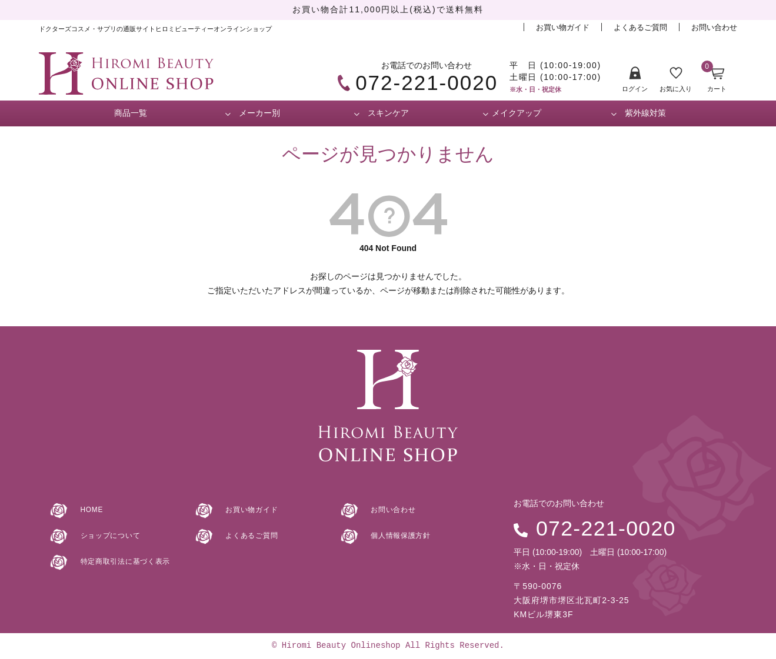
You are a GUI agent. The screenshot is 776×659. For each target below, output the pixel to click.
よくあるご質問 (640, 27)
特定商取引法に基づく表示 (123, 561)
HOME (86, 509)
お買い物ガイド (563, 27)
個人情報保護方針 (397, 535)
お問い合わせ (714, 27)
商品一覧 (130, 113)
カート (714, 79)
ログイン (635, 79)
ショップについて (106, 535)
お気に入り (676, 80)
